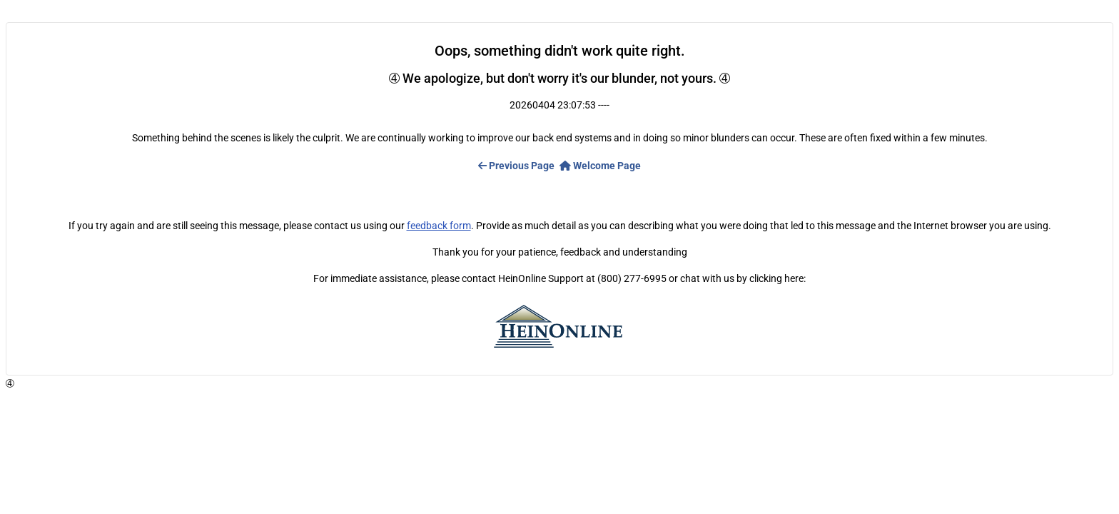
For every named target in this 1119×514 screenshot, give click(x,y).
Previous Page (516, 165)
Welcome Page (600, 165)
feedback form (439, 225)
